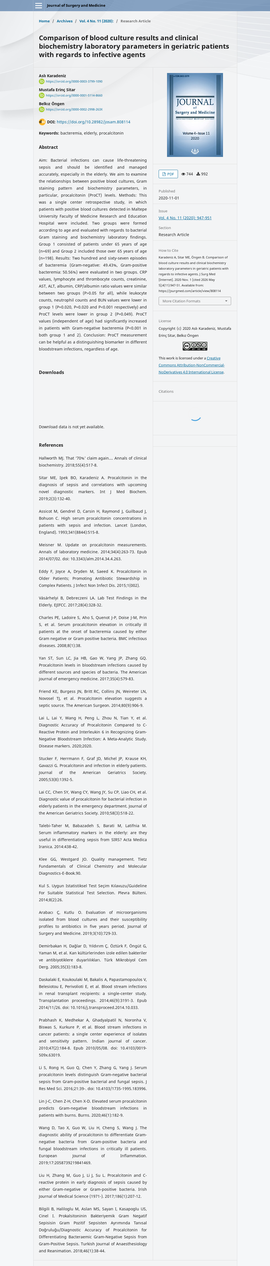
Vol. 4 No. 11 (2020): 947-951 (185, 217)
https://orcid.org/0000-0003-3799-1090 (74, 81)
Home (44, 20)
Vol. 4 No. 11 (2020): (96, 20)
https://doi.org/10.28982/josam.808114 (93, 121)
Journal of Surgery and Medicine (76, 5)
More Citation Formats (181, 300)
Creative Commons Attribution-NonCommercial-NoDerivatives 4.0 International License (192, 365)
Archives (64, 20)
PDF (170, 174)
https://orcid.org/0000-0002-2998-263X (74, 109)
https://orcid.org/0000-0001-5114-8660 (74, 95)
